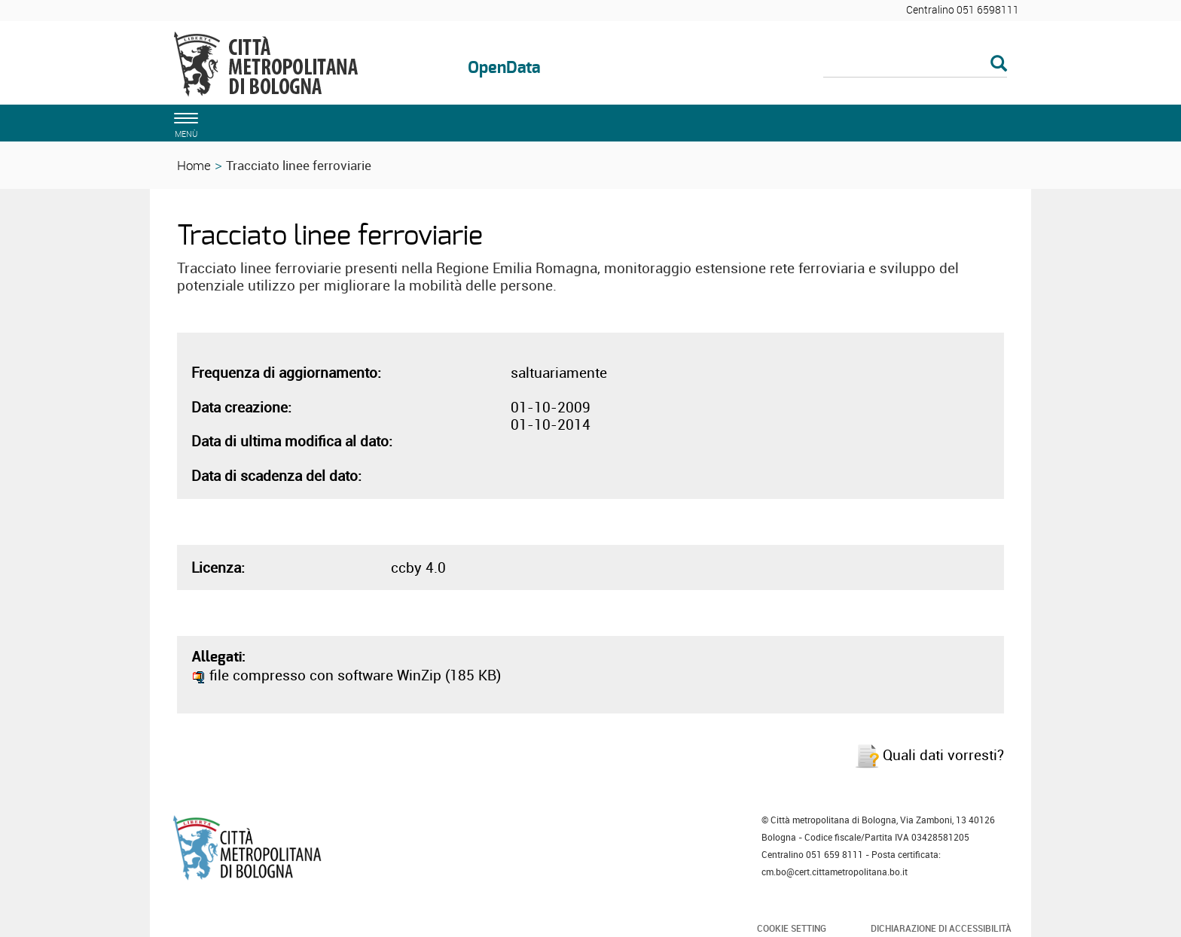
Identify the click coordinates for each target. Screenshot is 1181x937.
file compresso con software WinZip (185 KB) (346, 675)
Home (194, 165)
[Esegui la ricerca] (998, 64)
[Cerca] (915, 65)
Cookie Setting (791, 928)
